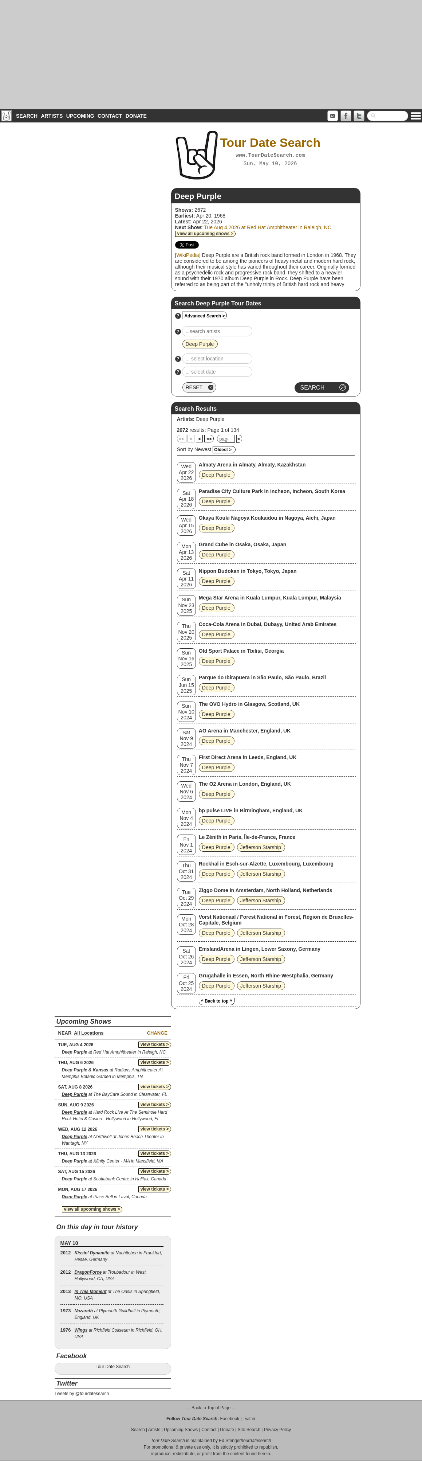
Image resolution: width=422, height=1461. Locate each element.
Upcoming (80, 116)
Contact (110, 116)
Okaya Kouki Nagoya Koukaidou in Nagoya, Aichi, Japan (267, 518)
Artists (52, 116)
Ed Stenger (230, 1440)
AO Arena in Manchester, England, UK (245, 731)
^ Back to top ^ (216, 1001)
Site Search (249, 1429)
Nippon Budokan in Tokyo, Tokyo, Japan (248, 571)
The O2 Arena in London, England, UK (245, 784)
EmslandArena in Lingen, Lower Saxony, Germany (259, 949)
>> (209, 439)
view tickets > (155, 1044)
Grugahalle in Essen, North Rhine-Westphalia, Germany (266, 975)
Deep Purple (210, 419)
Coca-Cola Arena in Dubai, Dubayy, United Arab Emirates (267, 624)
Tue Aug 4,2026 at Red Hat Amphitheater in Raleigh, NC (267, 227)
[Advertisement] (211, 55)
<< (181, 439)
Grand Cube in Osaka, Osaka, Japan (242, 544)
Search (27, 116)
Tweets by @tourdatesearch (82, 1393)
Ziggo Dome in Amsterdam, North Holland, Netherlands (265, 890)
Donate (136, 116)
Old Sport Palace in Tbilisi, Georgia (241, 651)
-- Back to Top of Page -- (211, 1407)
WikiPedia (187, 255)
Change (157, 1033)
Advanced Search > (204, 316)
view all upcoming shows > (205, 233)
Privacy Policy (277, 1429)
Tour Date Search (113, 1366)
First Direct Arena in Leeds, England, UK (248, 757)
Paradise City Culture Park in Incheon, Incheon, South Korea (272, 491)
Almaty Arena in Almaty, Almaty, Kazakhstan (252, 465)
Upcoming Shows (181, 1429)
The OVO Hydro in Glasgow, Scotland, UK (249, 704)
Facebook (229, 1418)
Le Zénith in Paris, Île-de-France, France (247, 837)
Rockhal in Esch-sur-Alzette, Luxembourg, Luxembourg (266, 864)
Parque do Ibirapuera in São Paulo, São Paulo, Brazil (262, 677)
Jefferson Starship (260, 847)
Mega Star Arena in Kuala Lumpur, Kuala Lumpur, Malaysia (270, 598)
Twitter (249, 1418)
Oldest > (223, 449)
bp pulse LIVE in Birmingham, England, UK (251, 810)
